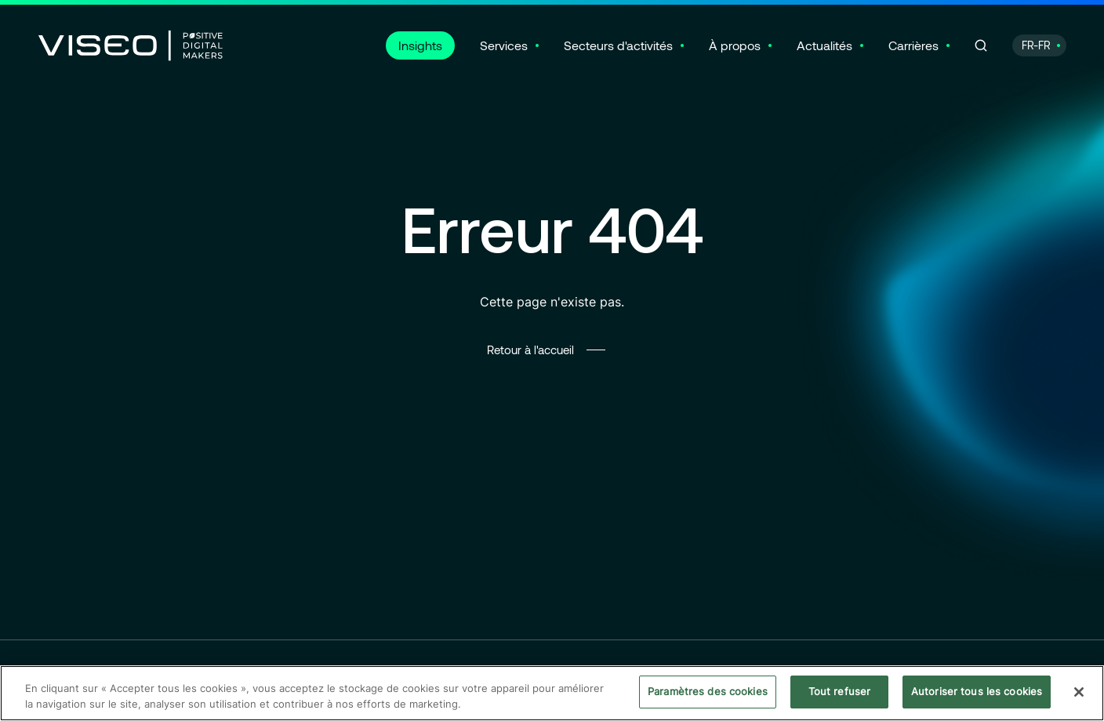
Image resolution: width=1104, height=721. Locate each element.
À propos (735, 45)
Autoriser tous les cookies (976, 693)
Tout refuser (839, 693)
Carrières (913, 45)
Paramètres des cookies (708, 693)
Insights (420, 45)
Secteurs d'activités (618, 45)
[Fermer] (1079, 693)
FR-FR (1036, 45)
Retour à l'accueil (530, 349)
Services (504, 45)
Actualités (824, 45)
